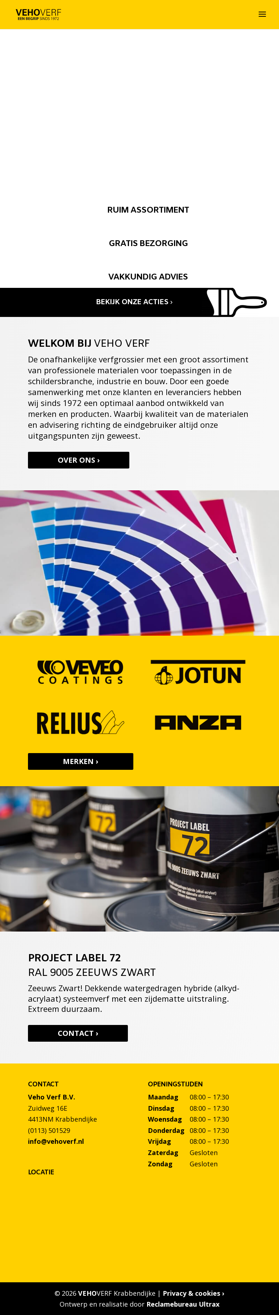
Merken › (80, 761)
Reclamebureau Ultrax (182, 1304)
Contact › (81, 1033)
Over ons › (81, 460)
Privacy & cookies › (194, 1293)
